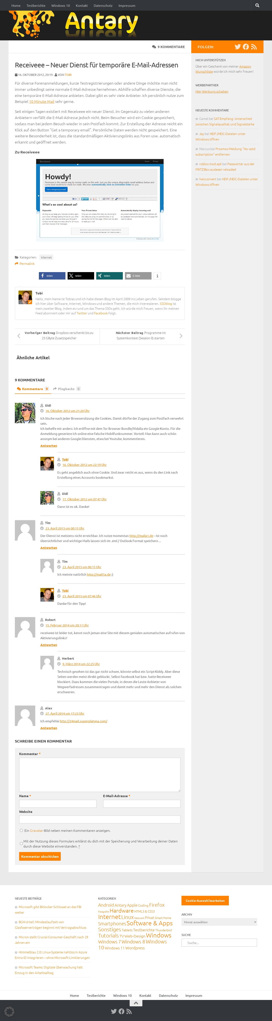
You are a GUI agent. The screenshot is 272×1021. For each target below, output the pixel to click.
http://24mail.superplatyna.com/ (83, 721)
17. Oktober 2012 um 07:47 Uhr (84, 499)
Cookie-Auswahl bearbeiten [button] (205, 900)
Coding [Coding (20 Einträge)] (143, 905)
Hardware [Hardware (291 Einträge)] (122, 910)
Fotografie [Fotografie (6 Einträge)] (103, 911)
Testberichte (36, 5)
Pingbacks (67, 388)
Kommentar (30, 753)
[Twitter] (238, 47)
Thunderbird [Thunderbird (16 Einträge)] (163, 930)
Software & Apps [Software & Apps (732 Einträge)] (150, 923)
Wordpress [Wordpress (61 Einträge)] (135, 947)
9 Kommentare (168, 46)
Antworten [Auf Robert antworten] (48, 645)
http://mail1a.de (99, 574)
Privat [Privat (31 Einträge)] (149, 917)
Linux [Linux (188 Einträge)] (127, 917)
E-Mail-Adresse (116, 796)
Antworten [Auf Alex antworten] (48, 728)
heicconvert (207, 179)
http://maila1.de (141, 536)
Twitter (82, 313)
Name (25, 796)
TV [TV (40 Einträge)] (121, 935)
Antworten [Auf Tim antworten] (48, 547)
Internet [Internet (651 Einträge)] (109, 916)
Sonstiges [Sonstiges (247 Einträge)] (109, 929)
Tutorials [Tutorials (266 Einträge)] (108, 935)
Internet (46, 257)
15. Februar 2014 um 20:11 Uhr (67, 625)
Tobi (68, 75)
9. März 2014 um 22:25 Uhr (81, 664)
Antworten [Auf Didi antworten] (48, 445)
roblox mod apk (210, 164)
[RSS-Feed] (254, 47)
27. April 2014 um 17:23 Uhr (64, 713)
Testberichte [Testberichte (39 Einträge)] (144, 929)
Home (16, 5)
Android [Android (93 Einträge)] (106, 904)
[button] (52, 276)
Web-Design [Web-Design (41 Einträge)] (135, 935)
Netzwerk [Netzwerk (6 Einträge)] (139, 918)
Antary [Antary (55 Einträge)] (120, 904)
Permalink (25, 263)
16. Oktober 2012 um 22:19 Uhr (84, 465)
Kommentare (33, 388)
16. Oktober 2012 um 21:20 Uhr (67, 411)
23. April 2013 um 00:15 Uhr (64, 528)
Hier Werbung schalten (212, 91)
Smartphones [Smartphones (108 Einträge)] (112, 923)
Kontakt (82, 5)
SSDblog (166, 303)
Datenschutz (103, 5)
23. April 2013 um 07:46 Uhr (81, 596)
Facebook (101, 313)
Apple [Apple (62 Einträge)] (132, 904)
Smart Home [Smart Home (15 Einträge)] (163, 918)
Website (25, 811)
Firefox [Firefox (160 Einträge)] (156, 905)
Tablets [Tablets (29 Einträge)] (127, 929)
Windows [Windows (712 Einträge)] (158, 935)
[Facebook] (246, 47)
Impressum (127, 5)
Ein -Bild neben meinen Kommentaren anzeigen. (67, 830)
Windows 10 (60, 5)
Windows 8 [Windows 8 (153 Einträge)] (133, 941)
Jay (201, 133)
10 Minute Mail (41, 101)
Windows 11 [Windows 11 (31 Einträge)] (115, 948)
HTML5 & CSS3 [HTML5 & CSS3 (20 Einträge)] (144, 911)
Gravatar (36, 830)
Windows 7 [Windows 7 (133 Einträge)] (109, 941)
